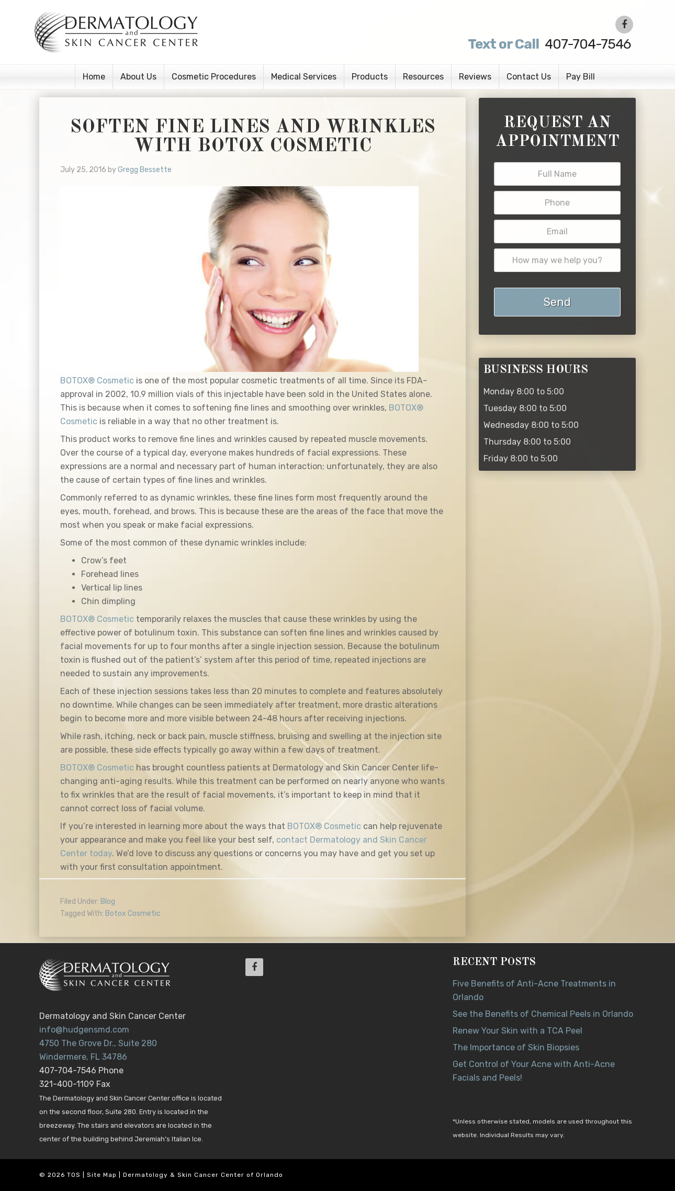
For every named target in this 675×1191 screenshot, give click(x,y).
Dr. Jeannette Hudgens (166, 31)
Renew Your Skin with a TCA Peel (517, 1031)
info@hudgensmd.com (84, 1030)
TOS (74, 1174)
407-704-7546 (548, 44)
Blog (107, 901)
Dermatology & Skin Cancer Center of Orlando (203, 1174)
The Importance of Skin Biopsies (516, 1047)
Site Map (102, 1174)
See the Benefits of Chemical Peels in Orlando (543, 1014)
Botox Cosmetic (133, 913)
